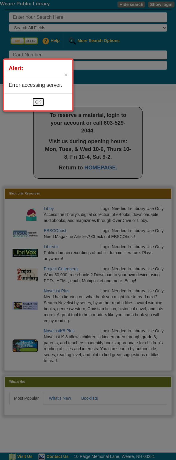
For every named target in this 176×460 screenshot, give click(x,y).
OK (38, 102)
